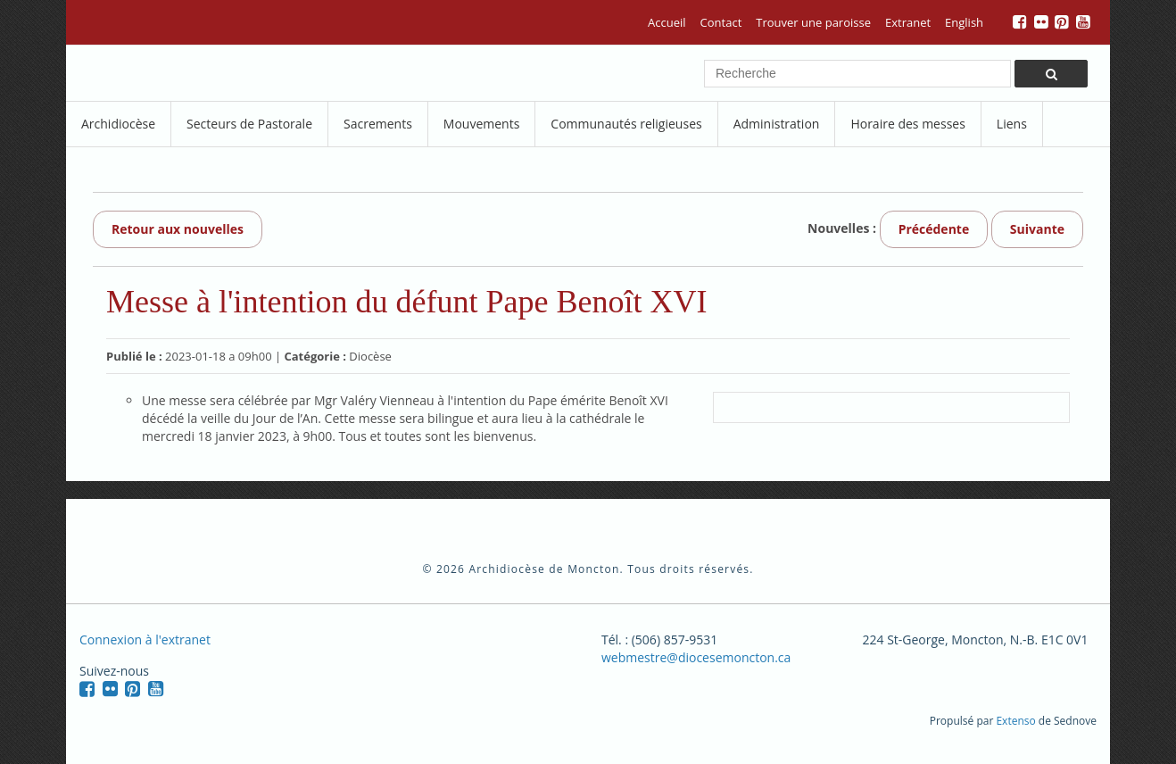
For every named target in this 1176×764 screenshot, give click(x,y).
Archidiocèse (118, 123)
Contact (721, 22)
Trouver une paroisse (813, 22)
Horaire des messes (907, 123)
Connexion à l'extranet (145, 639)
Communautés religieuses (626, 123)
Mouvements (481, 123)
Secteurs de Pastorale (249, 123)
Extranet (908, 22)
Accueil (667, 22)
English (964, 22)
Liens (1012, 123)
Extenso (1015, 720)
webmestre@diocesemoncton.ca (696, 657)
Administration (776, 123)
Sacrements (378, 123)
